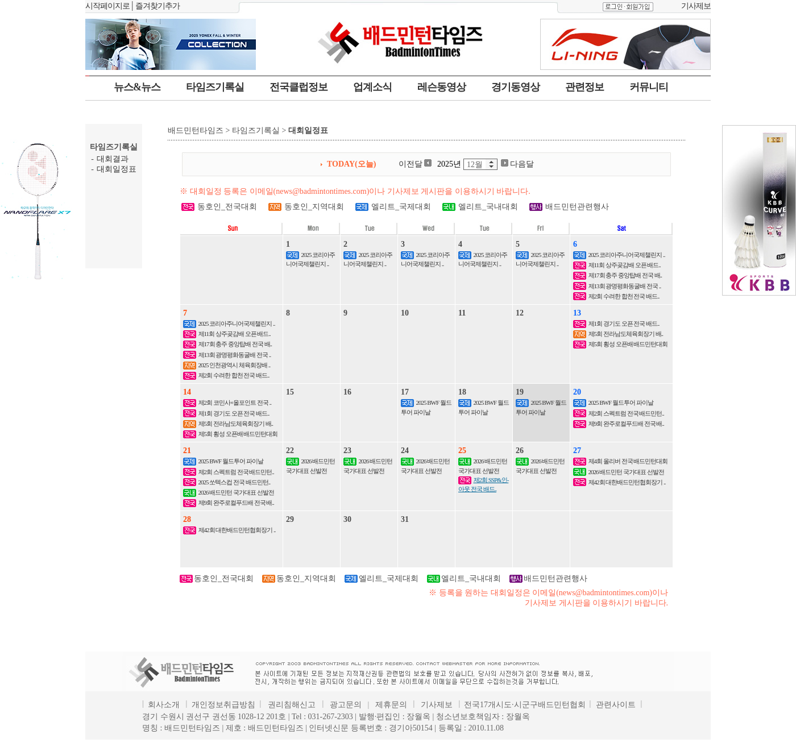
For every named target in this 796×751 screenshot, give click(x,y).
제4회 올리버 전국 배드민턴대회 (628, 461)
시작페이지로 (107, 6)
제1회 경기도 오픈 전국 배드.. (624, 323)
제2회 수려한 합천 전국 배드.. (624, 296)
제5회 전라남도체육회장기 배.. (626, 333)
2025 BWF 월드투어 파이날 (620, 402)
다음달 (517, 164)
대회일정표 (116, 169)
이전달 (415, 164)
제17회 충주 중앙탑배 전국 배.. (625, 275)
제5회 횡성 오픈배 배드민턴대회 (628, 344)
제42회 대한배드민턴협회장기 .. (627, 482)
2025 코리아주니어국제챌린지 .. (626, 254)
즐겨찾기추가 (157, 6)
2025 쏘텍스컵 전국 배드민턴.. (234, 482)
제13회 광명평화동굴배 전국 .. (624, 286)
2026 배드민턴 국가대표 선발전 (236, 492)
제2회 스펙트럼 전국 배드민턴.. (626, 413)
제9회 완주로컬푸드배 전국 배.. (626, 423)
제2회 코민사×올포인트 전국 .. (234, 402)
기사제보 (696, 6)
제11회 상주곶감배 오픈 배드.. (624, 265)
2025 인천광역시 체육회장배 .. (234, 365)
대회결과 (112, 159)
